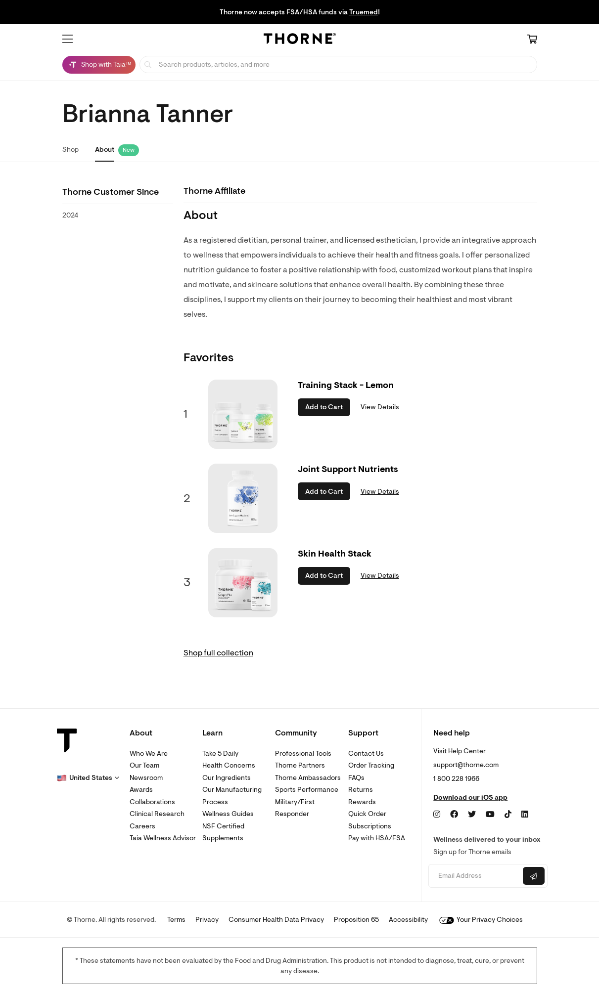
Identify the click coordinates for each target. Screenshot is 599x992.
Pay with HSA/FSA (376, 838)
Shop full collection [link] (218, 653)
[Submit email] (534, 876)
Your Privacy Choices (481, 919)
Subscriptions (369, 826)
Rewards (362, 802)
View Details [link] (380, 407)
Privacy (207, 919)
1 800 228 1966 (456, 779)
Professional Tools (303, 753)
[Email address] (474, 876)
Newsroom (146, 778)
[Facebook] (454, 814)
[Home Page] (300, 40)
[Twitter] (472, 814)
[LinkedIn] (524, 814)
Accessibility (408, 919)
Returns (360, 789)
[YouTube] (490, 814)
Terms (176, 919)
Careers (142, 826)
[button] (67, 39)
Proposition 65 (356, 919)
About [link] (104, 149)
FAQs (356, 778)
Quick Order (367, 814)
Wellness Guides (228, 814)
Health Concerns (228, 765)
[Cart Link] (532, 40)
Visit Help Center (459, 751)
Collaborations (152, 802)
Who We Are (149, 753)
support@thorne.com (466, 765)
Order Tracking (371, 765)
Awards (141, 789)
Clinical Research (157, 814)
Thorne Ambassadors (308, 778)
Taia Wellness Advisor (163, 838)
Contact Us (366, 753)
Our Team (144, 765)
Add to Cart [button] (324, 407)
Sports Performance (306, 789)
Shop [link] (70, 149)
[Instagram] (436, 814)
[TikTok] (508, 814)
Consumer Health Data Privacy (276, 919)
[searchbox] (338, 64)
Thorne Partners (300, 765)
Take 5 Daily (220, 753)
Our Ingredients (226, 778)
